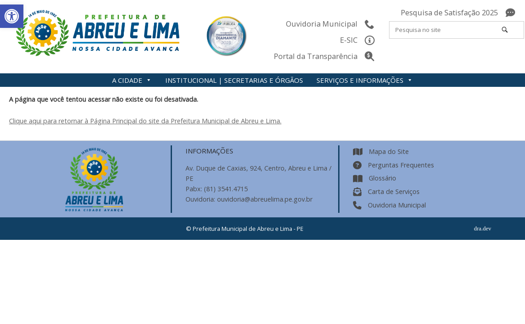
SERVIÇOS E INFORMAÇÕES (365, 80)
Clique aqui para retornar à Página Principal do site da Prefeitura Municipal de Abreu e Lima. (145, 121)
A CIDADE (132, 80)
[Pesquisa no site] (504, 29)
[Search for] (456, 30)
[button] (11, 16)
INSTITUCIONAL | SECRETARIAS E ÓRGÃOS (234, 80)
